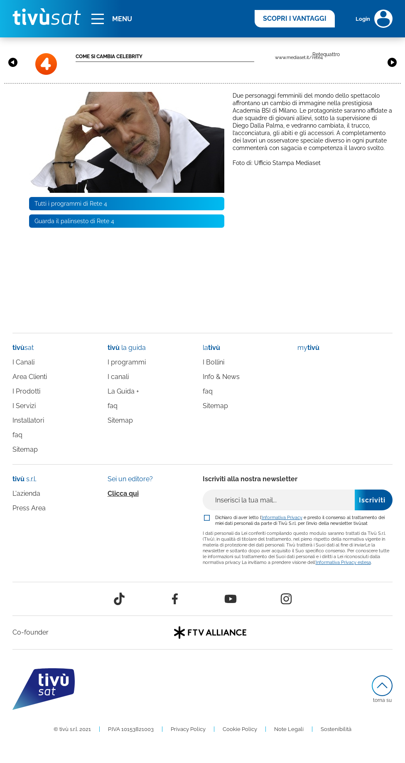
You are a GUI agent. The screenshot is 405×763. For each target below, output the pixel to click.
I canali (118, 377)
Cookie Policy (240, 729)
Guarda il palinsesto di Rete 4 (74, 221)
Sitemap (25, 449)
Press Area (29, 508)
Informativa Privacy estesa (343, 562)
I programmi (127, 362)
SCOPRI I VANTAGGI (294, 18)
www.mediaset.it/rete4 (299, 57)
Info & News (221, 377)
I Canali (23, 362)
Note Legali (289, 729)
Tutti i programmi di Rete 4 (70, 203)
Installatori (28, 420)
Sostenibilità (336, 729)
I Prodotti (26, 391)
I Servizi (24, 406)
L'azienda (26, 493)
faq (17, 435)
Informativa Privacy (282, 517)
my (308, 348)
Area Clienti (29, 377)
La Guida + (123, 391)
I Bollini (213, 362)
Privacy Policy (188, 729)
